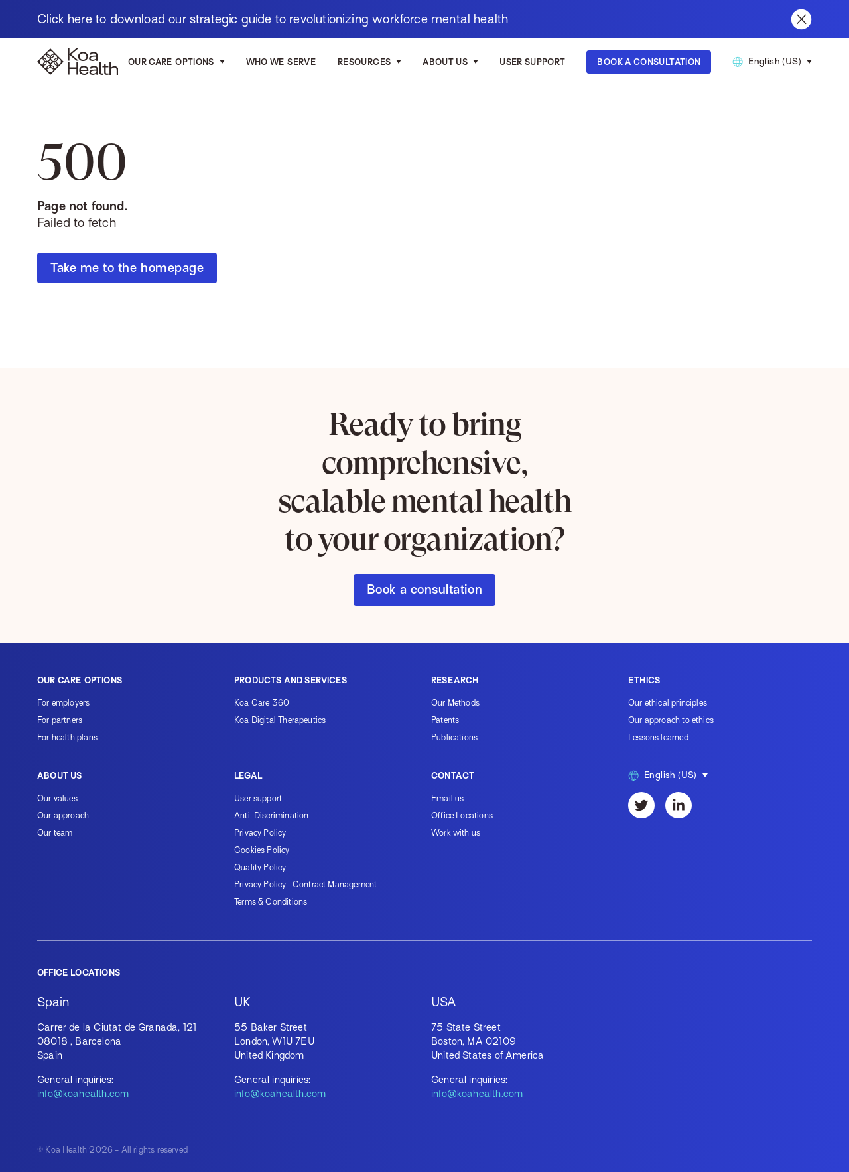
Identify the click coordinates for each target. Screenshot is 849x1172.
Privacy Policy (260, 833)
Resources (364, 62)
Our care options (171, 62)
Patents (445, 720)
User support (258, 798)
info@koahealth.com (83, 1093)
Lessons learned (658, 737)
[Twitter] (641, 805)
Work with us (455, 833)
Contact (452, 776)
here (80, 19)
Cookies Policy (262, 850)
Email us (447, 798)
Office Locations (462, 815)
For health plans (67, 737)
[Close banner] (801, 19)
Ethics (644, 680)
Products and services (290, 680)
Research (454, 680)
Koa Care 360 (261, 703)
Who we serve (281, 62)
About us (445, 62)
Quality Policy (260, 867)
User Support (532, 62)
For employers (63, 703)
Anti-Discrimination (271, 815)
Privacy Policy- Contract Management (305, 884)
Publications (454, 737)
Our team (54, 833)
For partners (59, 720)
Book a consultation (424, 589)
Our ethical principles (667, 703)
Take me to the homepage (127, 268)
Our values (57, 798)
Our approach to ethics (671, 720)
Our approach (63, 815)
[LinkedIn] (678, 805)
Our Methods (455, 703)
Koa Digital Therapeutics (280, 720)
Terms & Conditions (270, 902)
